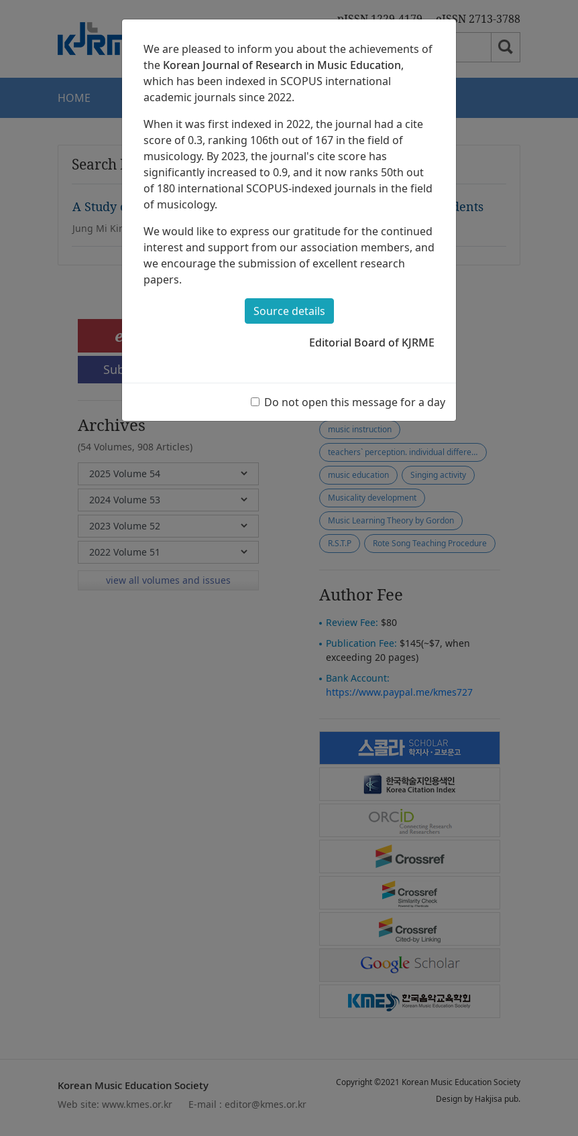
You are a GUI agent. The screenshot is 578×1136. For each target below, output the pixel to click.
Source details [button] (289, 311)
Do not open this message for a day (354, 402)
